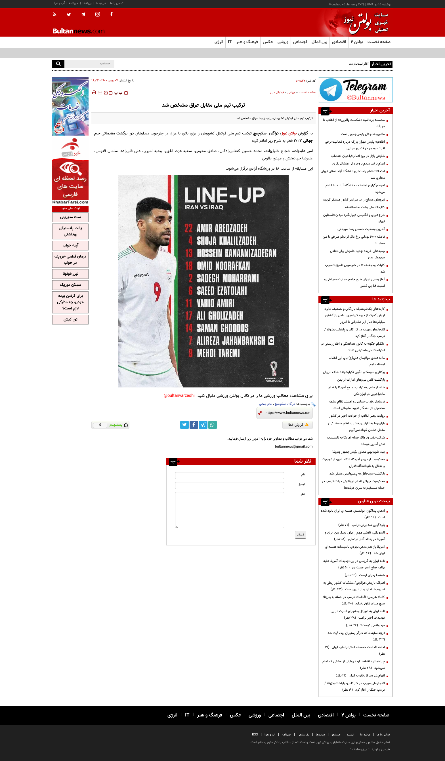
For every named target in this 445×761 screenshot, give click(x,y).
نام (303, 474)
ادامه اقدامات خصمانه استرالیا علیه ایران (355, 650)
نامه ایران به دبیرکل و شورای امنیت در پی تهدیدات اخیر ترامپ (358, 614)
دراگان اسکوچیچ (285, 404)
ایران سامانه (360, 749)
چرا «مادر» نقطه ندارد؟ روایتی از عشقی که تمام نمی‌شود (353, 665)
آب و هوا (59, 3)
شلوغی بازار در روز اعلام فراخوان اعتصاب (358, 156)
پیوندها (87, 3)
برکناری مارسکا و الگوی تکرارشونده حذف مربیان (354, 372)
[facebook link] (194, 425)
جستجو (336, 734)
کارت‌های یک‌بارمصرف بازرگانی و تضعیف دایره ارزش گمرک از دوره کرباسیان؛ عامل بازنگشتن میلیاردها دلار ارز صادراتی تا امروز (354, 315)
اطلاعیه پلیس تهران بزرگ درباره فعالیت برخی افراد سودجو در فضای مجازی (355, 145)
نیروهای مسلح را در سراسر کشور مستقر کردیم (354, 199)
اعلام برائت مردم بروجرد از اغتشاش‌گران (358, 163)
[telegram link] (203, 425)
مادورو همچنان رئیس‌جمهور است (363, 134)
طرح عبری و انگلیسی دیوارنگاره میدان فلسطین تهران (354, 218)
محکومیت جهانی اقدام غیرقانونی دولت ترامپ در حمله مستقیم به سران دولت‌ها (353, 484)
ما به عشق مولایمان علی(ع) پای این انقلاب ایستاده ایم (357, 361)
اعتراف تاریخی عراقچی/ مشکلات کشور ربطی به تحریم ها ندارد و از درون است (354, 586)
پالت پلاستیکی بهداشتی (70, 231)
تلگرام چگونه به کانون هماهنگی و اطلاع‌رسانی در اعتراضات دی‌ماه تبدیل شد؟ (353, 347)
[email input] (229, 485)
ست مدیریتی (70, 217)
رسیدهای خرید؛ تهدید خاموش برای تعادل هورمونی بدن (357, 254)
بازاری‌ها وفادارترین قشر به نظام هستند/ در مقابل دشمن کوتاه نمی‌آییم (356, 427)
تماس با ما (116, 3)
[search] (58, 64)
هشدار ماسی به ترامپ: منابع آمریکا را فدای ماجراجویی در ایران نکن (356, 391)
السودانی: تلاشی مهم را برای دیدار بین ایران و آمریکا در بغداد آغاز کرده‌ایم (355, 536)
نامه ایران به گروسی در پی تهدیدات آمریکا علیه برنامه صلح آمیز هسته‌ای (354, 564)
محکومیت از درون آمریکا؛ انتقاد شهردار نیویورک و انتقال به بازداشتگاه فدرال (353, 463)
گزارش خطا (298, 424)
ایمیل (301, 484)
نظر (303, 494)
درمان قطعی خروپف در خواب (70, 260)
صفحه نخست (379, 42)
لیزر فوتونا (70, 274)
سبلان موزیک (70, 285)
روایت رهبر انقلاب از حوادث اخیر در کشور (357, 415)
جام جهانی (265, 404)
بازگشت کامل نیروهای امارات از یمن (361, 379)
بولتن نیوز (289, 133)
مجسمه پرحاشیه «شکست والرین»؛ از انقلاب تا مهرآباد (354, 123)
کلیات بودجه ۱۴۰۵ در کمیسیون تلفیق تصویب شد (355, 268)
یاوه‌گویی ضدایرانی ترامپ (361, 525)
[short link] (288, 413)
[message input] (229, 510)
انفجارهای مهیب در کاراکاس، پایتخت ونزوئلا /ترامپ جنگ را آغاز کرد (354, 333)
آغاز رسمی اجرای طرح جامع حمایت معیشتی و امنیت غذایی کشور (354, 282)
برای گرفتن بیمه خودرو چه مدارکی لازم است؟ (70, 302)
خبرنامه (73, 3)
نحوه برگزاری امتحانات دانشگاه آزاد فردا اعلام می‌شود (355, 189)
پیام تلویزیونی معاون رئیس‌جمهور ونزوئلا (358, 451)
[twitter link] (184, 425)
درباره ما (101, 3)
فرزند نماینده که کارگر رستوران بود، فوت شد (355, 636)
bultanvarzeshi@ (179, 396)
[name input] (229, 475)
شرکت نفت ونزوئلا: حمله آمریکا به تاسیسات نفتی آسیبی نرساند (356, 441)
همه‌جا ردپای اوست (365, 575)
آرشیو (350, 734)
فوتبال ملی (277, 92)
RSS (255, 734)
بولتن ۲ (357, 42)
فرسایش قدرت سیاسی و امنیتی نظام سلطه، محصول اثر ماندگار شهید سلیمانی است (356, 405)
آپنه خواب (70, 246)
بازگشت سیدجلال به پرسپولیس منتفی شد (357, 473)
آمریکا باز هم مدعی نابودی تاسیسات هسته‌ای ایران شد (355, 550)
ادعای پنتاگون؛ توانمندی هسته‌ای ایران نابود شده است (353, 514)
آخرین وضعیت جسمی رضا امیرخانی (361, 229)
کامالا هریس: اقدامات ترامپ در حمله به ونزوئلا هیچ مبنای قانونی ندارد (354, 600)
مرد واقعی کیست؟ (365, 625)
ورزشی (291, 92)
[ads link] (355, 90)
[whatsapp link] (212, 425)
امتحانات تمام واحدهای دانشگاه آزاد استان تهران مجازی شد (353, 174)
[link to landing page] (364, 23)
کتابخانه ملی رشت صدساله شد (364, 207)
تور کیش (70, 320)
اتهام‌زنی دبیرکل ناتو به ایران (360, 675)
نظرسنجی (303, 734)
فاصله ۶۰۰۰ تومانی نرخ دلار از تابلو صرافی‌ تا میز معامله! (354, 240)
